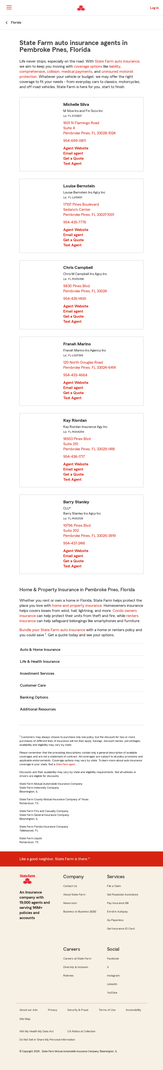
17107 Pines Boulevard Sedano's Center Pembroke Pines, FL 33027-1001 (89, 210)
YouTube (112, 992)
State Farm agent (65, 764)
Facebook (113, 958)
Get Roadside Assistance (122, 894)
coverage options (88, 66)
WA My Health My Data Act (36, 1031)
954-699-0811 (74, 141)
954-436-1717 (74, 457)
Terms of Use (107, 1009)
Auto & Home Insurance (40, 650)
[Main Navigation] (9, 7)
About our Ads (28, 1009)
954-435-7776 (74, 222)
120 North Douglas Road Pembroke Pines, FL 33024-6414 (89, 364)
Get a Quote (73, 158)
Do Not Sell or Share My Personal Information (47, 1039)
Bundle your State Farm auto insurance (52, 630)
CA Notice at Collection (81, 1031)
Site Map (24, 1018)
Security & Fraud (77, 1009)
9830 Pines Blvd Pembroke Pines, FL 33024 (85, 288)
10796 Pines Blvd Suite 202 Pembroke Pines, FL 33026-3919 (89, 531)
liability (114, 66)
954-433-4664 (75, 375)
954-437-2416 (74, 543)
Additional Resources (38, 709)
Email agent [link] (73, 153)
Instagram (113, 975)
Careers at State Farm (77, 958)
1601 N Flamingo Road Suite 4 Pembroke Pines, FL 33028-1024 (89, 128)
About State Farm (74, 894)
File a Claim (114, 886)
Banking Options (34, 697)
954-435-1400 (74, 299)
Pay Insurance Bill (117, 903)
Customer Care (33, 685)
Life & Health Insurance (40, 662)
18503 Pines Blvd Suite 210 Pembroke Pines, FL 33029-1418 (89, 444)
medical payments (77, 72)
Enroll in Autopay (117, 911)
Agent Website (75, 148)
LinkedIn (112, 984)
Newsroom (70, 903)
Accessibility (133, 1009)
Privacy (52, 1009)
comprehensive (32, 72)
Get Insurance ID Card (121, 928)
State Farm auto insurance (117, 61)
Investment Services (37, 673)
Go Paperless (115, 920)
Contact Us (70, 886)
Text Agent (72, 164)
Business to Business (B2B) (79, 911)
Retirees (68, 975)
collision (53, 72)
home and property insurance (77, 606)
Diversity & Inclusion (75, 967)
